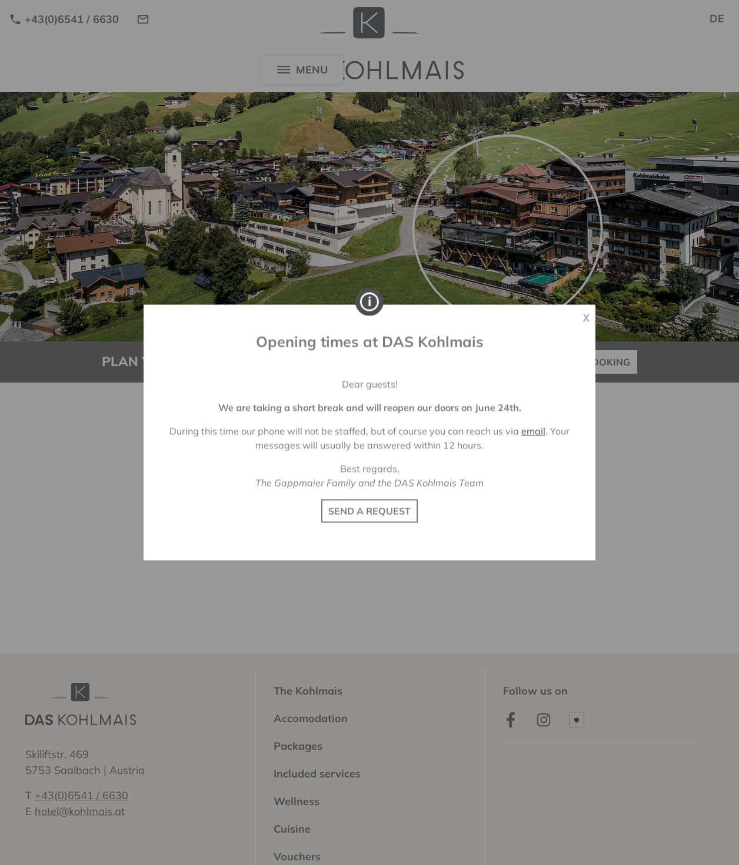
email (533, 431)
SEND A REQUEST (369, 511)
